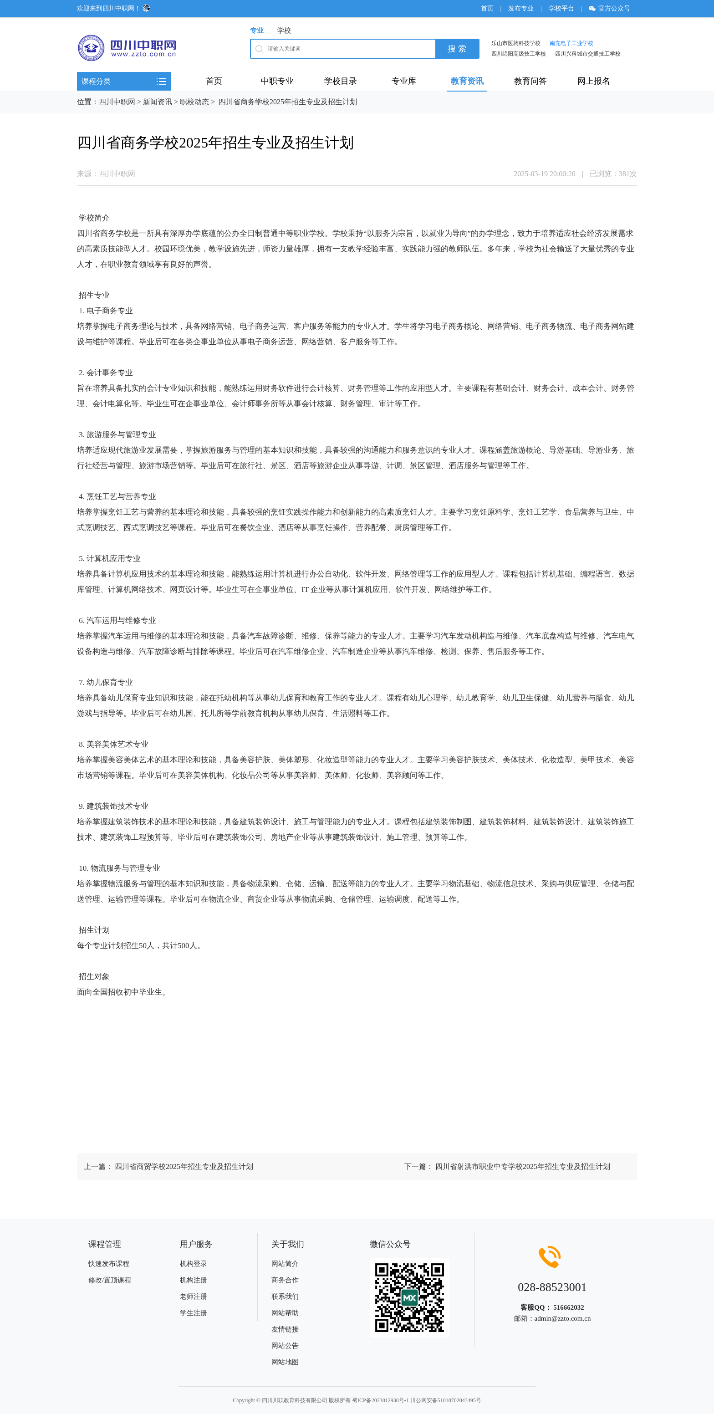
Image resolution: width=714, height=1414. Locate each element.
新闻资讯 (157, 102)
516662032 (568, 1307)
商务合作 (285, 1280)
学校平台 (561, 8)
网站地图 (285, 1362)
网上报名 (593, 81)
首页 (487, 8)
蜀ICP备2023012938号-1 (380, 1400)
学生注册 (193, 1313)
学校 (284, 30)
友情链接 (285, 1329)
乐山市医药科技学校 (516, 43)
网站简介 (285, 1263)
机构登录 (193, 1263)
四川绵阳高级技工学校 (518, 54)
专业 (257, 30)
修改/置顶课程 (109, 1280)
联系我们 (285, 1296)
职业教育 (123, 264)
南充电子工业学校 (571, 43)
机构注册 (193, 1280)
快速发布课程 (108, 1263)
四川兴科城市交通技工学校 (588, 54)
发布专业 (521, 8)
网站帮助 (285, 1313)
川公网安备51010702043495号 (445, 1400)
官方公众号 (612, 8)
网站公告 (285, 1345)
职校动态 (194, 102)
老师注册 (193, 1296)
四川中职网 (117, 102)
